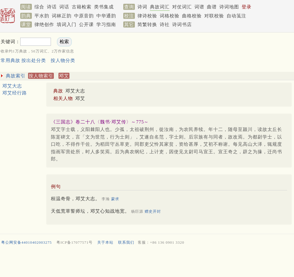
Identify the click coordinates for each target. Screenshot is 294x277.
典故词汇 (160, 6)
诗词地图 (229, 6)
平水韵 (41, 15)
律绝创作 (44, 24)
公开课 (86, 24)
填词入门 (66, 24)
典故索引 (15, 75)
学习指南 (106, 24)
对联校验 (214, 15)
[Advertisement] (147, 262)
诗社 (165, 24)
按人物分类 (63, 60)
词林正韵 (61, 15)
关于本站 (105, 242)
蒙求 (115, 199)
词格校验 (169, 15)
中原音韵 (84, 15)
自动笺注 (236, 15)
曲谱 (212, 6)
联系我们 (126, 242)
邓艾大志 (12, 85)
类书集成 (104, 6)
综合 (39, 6)
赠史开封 (153, 211)
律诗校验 (147, 15)
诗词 (142, 6)
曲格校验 (192, 15)
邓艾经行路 (14, 92)
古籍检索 (81, 6)
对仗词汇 (182, 6)
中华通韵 (106, 15)
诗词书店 (182, 24)
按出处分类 (33, 60)
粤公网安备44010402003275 (26, 242)
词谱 (199, 6)
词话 (64, 6)
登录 (246, 6)
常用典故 (10, 60)
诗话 (52, 6)
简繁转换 (147, 24)
